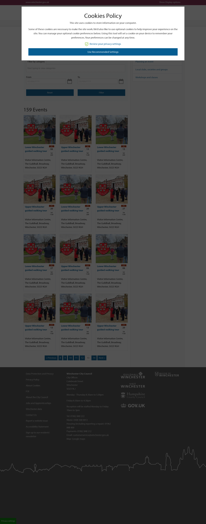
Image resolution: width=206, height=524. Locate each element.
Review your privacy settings (103, 43)
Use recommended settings (103, 51)
